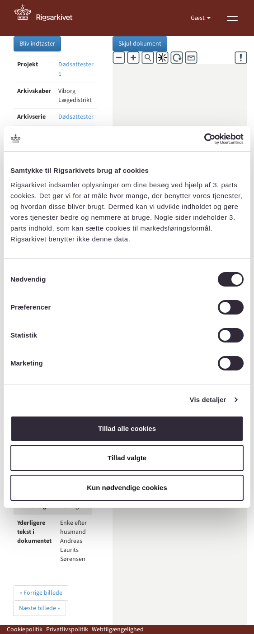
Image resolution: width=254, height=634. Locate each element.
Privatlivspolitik (67, 629)
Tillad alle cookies (127, 428)
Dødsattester (76, 116)
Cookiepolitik (24, 629)
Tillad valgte (127, 458)
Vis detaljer (208, 399)
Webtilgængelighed (118, 629)
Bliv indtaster (37, 43)
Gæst (198, 18)
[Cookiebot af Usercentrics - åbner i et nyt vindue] (204, 139)
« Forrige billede (40, 592)
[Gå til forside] (48, 18)
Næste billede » (39, 608)
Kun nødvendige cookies (127, 487)
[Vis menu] (232, 18)
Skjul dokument (139, 43)
